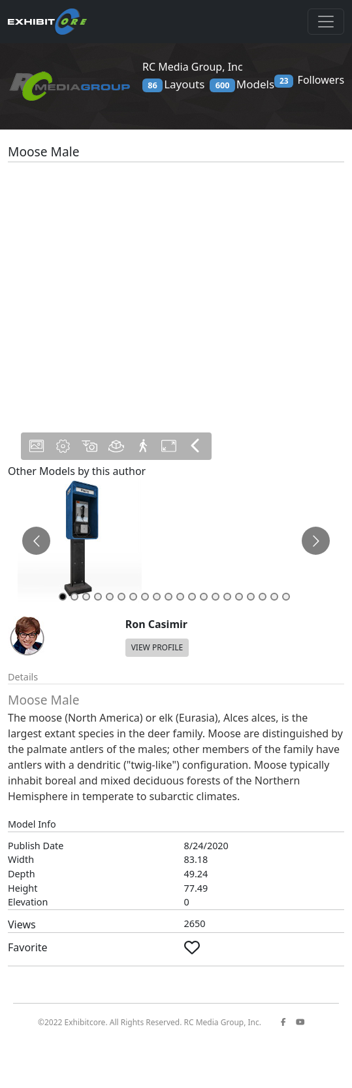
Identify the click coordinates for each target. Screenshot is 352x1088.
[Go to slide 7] (133, 597)
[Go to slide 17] (251, 597)
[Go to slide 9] (157, 597)
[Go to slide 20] (286, 597)
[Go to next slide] (316, 541)
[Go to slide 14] (215, 597)
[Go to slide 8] (145, 597)
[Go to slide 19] (274, 597)
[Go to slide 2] (74, 597)
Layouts (173, 84)
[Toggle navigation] (326, 22)
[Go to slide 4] (98, 597)
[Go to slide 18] (262, 597)
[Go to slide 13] (204, 597)
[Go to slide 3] (86, 597)
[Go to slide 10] (168, 597)
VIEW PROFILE (157, 647)
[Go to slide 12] (192, 597)
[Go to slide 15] (227, 597)
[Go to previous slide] (36, 541)
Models (242, 84)
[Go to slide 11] (180, 597)
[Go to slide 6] (121, 597)
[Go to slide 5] (110, 597)
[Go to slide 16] (239, 597)
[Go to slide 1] (63, 597)
